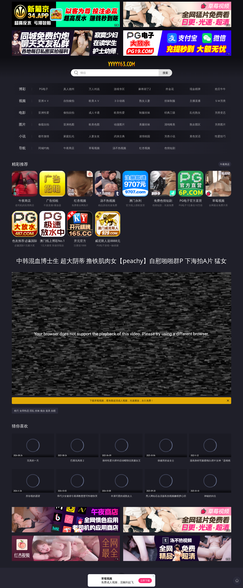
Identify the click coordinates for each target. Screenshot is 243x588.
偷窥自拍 (43, 124)
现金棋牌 (195, 89)
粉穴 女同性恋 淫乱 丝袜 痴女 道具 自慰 (35, 410)
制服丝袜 (144, 112)
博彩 (22, 89)
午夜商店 (68, 148)
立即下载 (145, 580)
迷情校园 (144, 136)
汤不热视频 (119, 148)
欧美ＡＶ (94, 101)
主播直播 (195, 101)
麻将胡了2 (144, 89)
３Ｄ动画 (119, 101)
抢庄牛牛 (220, 89)
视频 (22, 100)
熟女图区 (195, 124)
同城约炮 (43, 148)
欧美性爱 (119, 112)
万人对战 (94, 89)
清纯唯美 (169, 124)
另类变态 (220, 112)
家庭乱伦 (68, 136)
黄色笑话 (195, 136)
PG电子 (43, 89)
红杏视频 (144, 148)
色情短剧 (169, 148)
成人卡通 (94, 112)
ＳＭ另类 (220, 101)
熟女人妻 (144, 101)
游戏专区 (119, 89)
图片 (22, 124)
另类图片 (220, 124)
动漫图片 (119, 124)
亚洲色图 (68, 124)
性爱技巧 (220, 136)
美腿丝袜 (144, 124)
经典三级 (169, 112)
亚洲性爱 (43, 112)
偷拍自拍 (68, 112)
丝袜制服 (169, 101)
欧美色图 (94, 124)
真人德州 (68, 89)
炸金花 (170, 89)
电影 (22, 112)
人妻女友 (94, 136)
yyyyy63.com (121, 64)
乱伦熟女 (195, 112)
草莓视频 (94, 148)
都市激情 (43, 136)
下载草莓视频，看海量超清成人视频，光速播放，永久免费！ (160, 401)
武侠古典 (119, 136)
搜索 (165, 73)
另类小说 (169, 136)
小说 (22, 136)
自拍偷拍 (68, 101)
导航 (22, 148)
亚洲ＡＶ (43, 101)
